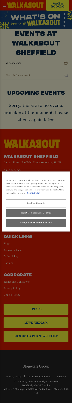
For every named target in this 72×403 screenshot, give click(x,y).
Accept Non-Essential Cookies (36, 223)
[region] (36, 201)
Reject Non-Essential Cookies (36, 213)
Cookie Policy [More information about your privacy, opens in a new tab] (33, 193)
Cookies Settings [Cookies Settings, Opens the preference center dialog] (36, 203)
